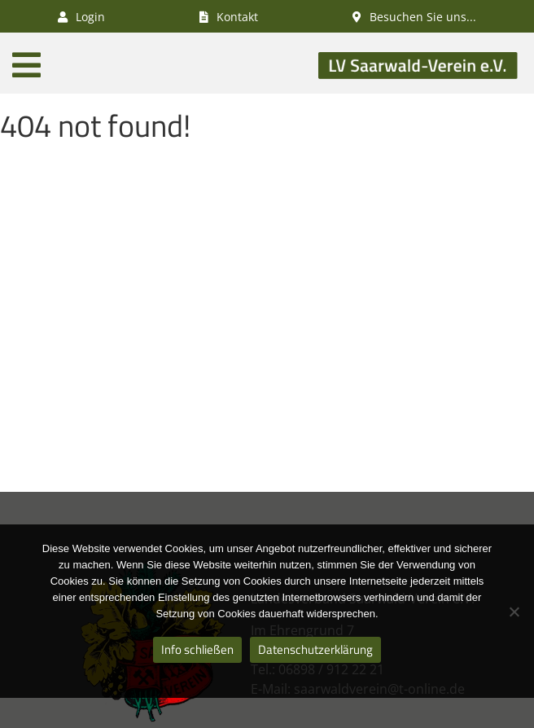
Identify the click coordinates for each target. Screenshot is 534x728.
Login (81, 16)
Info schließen (197, 649)
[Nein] (514, 611)
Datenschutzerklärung (315, 649)
